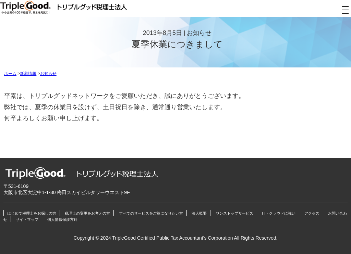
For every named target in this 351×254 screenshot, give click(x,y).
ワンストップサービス (234, 213)
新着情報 (28, 73)
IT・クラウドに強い (278, 213)
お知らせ (48, 73)
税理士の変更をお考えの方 (87, 213)
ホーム (10, 73)
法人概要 (199, 213)
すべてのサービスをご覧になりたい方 (151, 213)
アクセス (311, 213)
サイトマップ (27, 219)
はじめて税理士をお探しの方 (31, 213)
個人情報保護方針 (62, 219)
